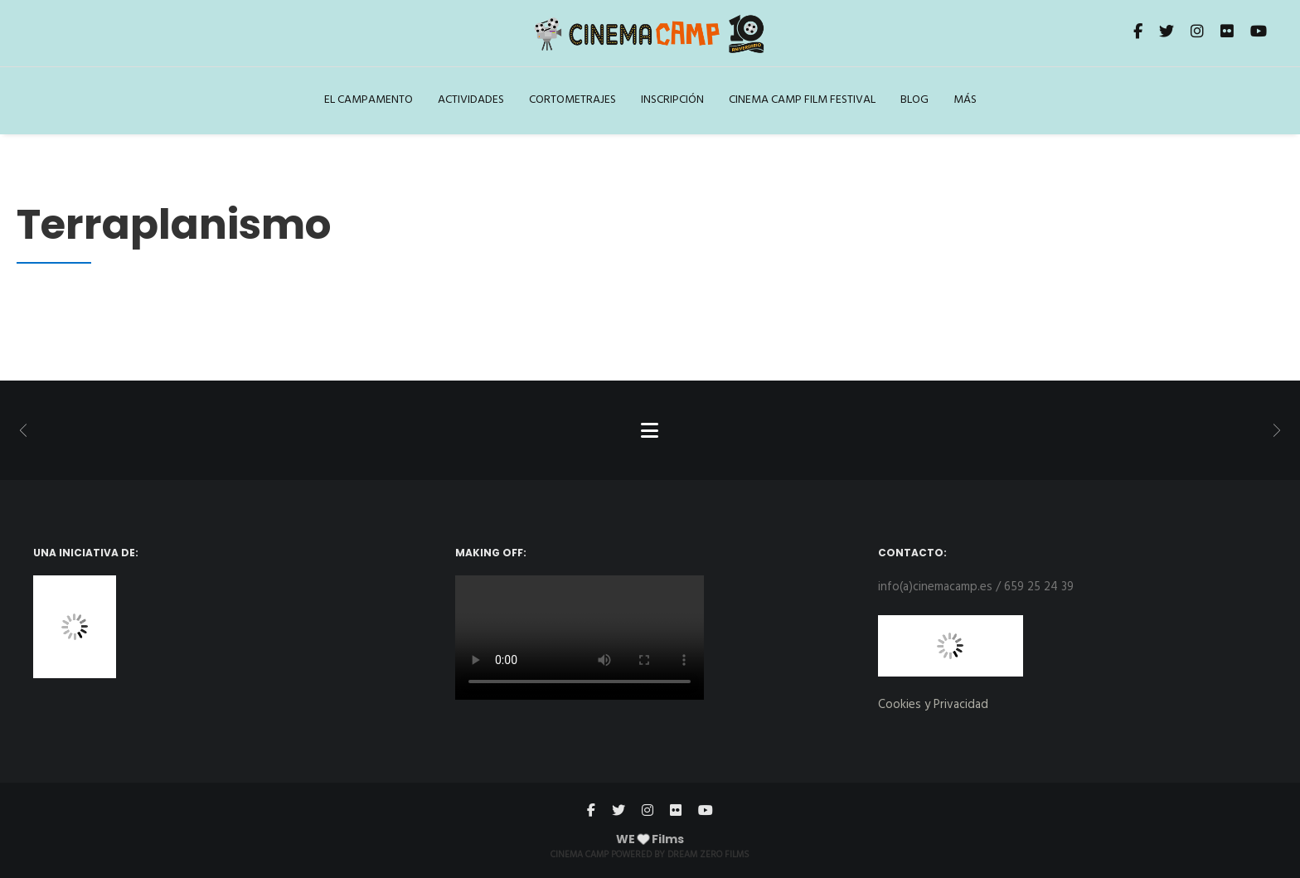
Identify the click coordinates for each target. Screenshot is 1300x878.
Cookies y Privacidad (933, 705)
